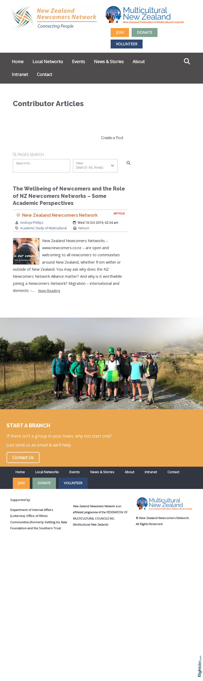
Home (18, 61)
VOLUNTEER (126, 43)
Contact (44, 74)
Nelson (83, 228)
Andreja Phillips (31, 222)
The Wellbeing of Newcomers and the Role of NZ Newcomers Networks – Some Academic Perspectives (69, 196)
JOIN (120, 32)
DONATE (144, 32)
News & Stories (109, 61)
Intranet (20, 74)
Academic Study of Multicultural (43, 228)
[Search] (128, 163)
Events (78, 61)
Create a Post (112, 138)
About (139, 61)
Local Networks (47, 61)
